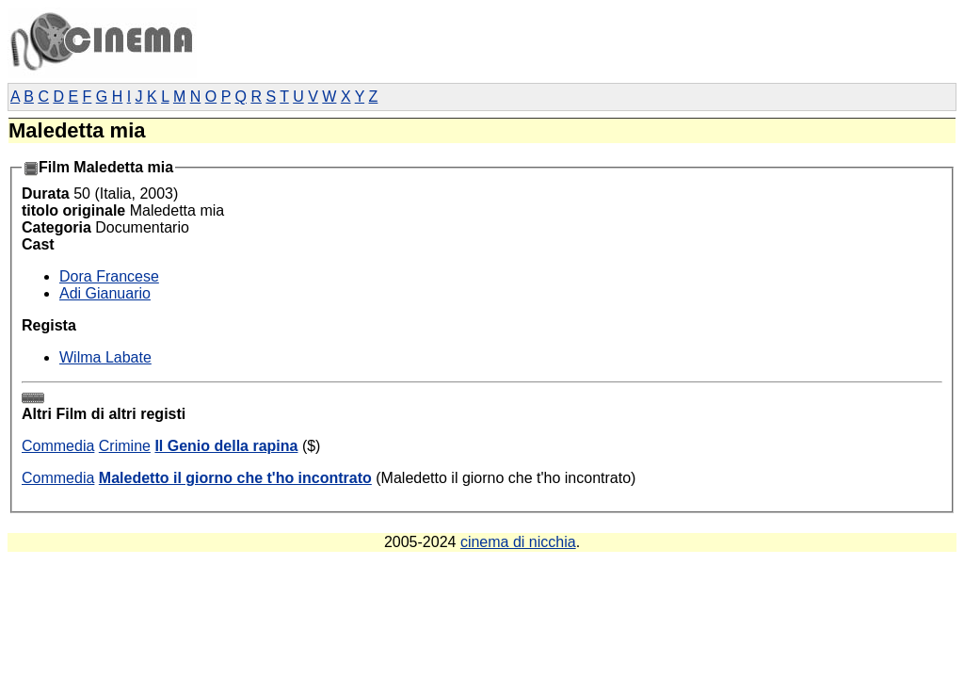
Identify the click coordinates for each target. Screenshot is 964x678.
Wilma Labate (105, 357)
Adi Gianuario (105, 293)
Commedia (58, 446)
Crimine (125, 446)
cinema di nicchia (518, 542)
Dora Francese (109, 276)
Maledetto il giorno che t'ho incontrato (235, 478)
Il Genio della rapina (225, 446)
